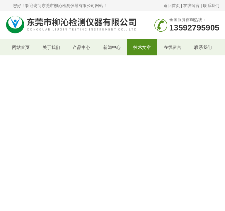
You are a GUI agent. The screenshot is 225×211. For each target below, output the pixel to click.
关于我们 (51, 47)
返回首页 (171, 5)
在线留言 (191, 5)
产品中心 (81, 47)
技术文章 (142, 47)
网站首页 (21, 47)
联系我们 (211, 5)
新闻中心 (112, 47)
